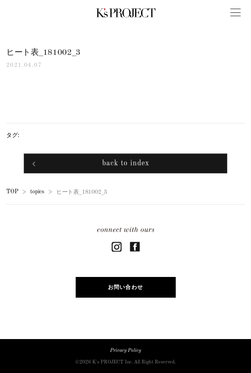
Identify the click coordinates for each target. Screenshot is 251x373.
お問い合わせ (125, 287)
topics (37, 192)
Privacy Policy (125, 350)
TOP (12, 192)
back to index (125, 164)
